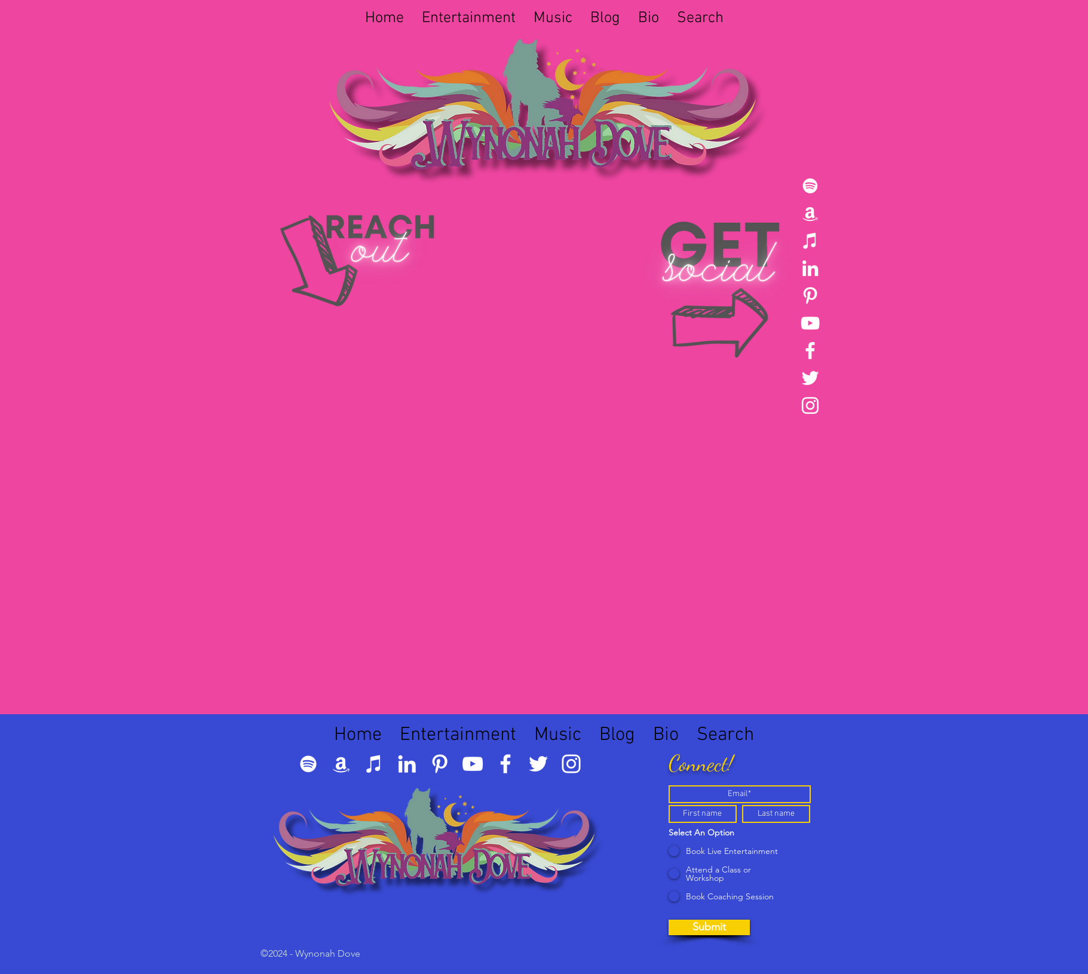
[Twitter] (810, 378)
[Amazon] (810, 213)
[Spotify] (810, 185)
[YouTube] (810, 323)
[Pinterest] (810, 295)
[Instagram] (810, 405)
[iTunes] (810, 240)
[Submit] (709, 927)
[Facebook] (810, 350)
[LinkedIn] (810, 268)
